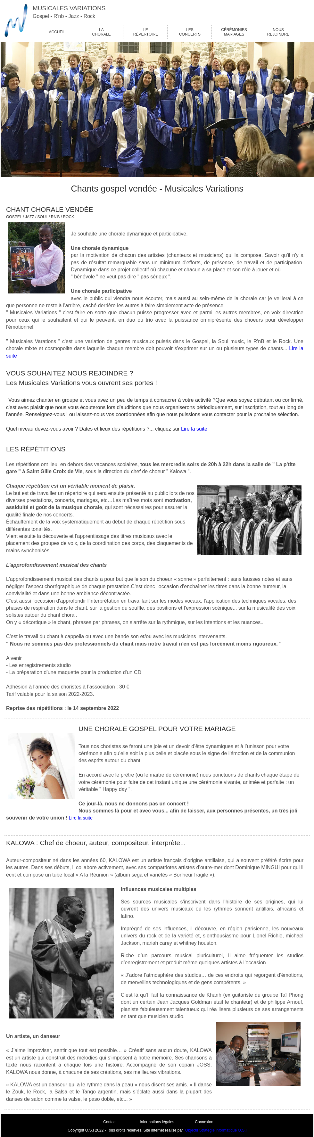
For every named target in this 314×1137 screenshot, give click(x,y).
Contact (109, 1122)
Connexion (204, 1122)
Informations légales (157, 1122)
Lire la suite (194, 429)
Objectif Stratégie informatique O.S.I (216, 1130)
